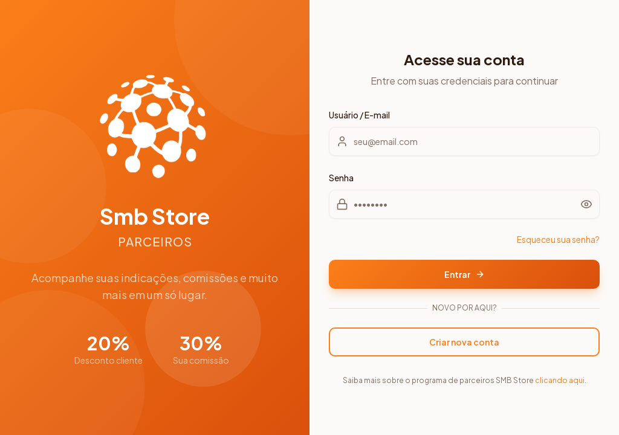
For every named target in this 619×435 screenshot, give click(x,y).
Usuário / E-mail (359, 114)
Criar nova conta (464, 342)
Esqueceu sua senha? (558, 239)
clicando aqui (560, 380)
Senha (341, 177)
